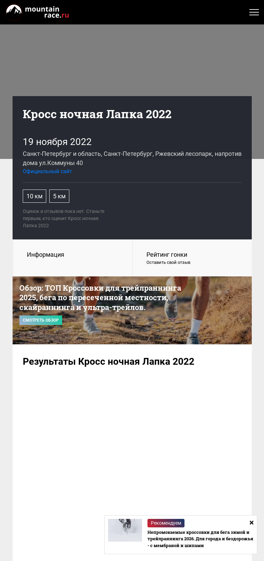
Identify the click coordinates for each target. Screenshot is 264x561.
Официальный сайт (47, 171)
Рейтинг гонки (192, 258)
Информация (45, 254)
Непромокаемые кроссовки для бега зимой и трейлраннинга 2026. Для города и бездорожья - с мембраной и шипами (200, 538)
